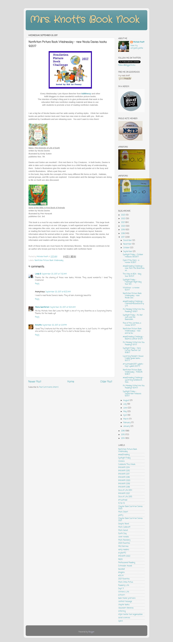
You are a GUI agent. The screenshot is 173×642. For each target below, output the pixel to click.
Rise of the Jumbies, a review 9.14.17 (132, 324)
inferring (122, 611)
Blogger (91, 632)
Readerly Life (123, 585)
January (127, 426)
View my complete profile (136, 47)
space (120, 621)
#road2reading (123, 454)
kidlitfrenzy (86, 93)
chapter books (123, 604)
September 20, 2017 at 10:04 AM (63, 307)
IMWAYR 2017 (124, 474)
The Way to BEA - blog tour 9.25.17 (132, 275)
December (127, 240)
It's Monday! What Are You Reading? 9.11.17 (133, 343)
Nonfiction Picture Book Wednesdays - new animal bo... (132, 331)
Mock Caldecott (124, 527)
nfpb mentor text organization (130, 614)
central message (125, 601)
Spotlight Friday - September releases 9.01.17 (132, 393)
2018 (123, 233)
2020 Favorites (124, 543)
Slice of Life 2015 (125, 496)
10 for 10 (121, 503)
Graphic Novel (123, 523)
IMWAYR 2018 (124, 487)
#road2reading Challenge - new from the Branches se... (133, 268)
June (125, 407)
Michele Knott (138, 42)
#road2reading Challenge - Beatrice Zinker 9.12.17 (133, 337)
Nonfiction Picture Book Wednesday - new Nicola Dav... (132, 295)
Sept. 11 (121, 588)
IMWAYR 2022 (124, 556)
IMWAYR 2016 (124, 477)
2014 (123, 438)
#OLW (121, 575)
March (126, 419)
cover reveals (123, 536)
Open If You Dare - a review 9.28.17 (131, 261)
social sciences (124, 617)
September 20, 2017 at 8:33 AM (58, 291)
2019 (123, 229)
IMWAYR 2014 (124, 467)
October (126, 247)
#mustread (122, 500)
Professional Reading (126, 562)
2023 (123, 215)
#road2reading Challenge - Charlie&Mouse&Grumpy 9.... (133, 303)
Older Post (106, 382)
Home (70, 382)
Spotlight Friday (124, 458)
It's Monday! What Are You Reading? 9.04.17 (133, 386)
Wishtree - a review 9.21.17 (131, 288)
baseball (121, 569)
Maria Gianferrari (42, 307)
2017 (123, 237)
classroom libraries (126, 608)
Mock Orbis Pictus (125, 582)
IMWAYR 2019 (124, 483)
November (127, 244)
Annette (38, 325)
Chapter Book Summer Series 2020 (130, 507)
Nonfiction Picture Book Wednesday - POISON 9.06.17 (132, 372)
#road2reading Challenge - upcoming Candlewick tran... (133, 379)
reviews (121, 461)
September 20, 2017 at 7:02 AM (54, 274)
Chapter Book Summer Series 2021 (130, 519)
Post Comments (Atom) (48, 387)
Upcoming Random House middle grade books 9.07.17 (133, 358)
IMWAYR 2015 (124, 470)
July (125, 404)
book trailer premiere (126, 598)
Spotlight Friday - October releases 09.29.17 (133, 255)
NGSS (120, 559)
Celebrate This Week (126, 464)
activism (121, 595)
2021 (123, 222)
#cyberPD (122, 553)
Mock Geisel (123, 530)
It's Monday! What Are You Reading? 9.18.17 (133, 310)
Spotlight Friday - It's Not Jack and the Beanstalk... (132, 317)
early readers (123, 549)
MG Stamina (123, 546)
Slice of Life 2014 (125, 490)
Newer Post (34, 382)
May (125, 411)
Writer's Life (123, 591)
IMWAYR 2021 (124, 493)
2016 (123, 430)
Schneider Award (125, 565)
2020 (123, 226)
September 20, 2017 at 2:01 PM (54, 325)
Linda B (38, 274)
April (125, 415)
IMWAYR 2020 (124, 480)
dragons (121, 572)
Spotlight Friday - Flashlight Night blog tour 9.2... (132, 282)
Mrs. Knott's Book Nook (84, 20)
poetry (120, 515)
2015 (123, 434)
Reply (37, 283)
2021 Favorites (124, 578)
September (128, 251)
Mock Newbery (124, 540)
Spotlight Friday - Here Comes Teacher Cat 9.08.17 (132, 350)
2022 (123, 218)
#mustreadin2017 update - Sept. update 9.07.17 (133, 365)
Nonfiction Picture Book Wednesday (49, 260)
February (127, 422)
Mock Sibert (123, 512)
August (126, 400)
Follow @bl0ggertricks (126, 65)
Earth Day (122, 533)
